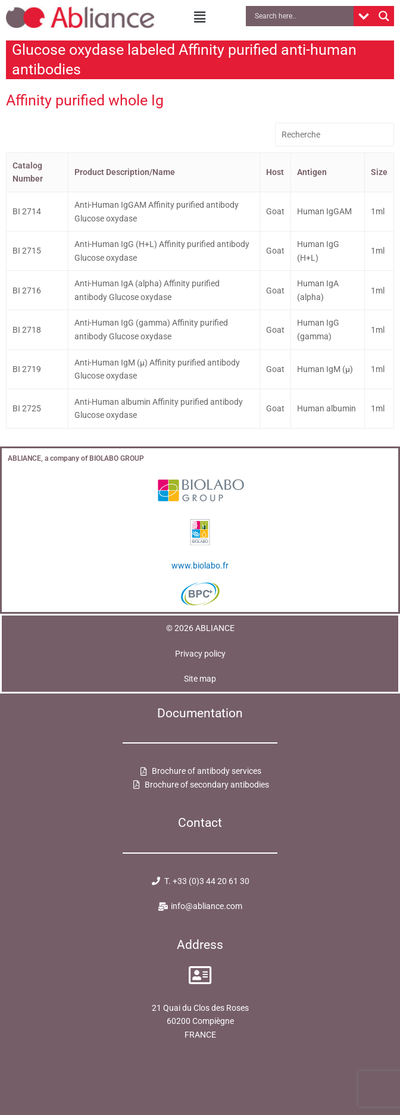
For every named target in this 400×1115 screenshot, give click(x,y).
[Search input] (303, 16)
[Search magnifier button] (384, 16)
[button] (200, 17)
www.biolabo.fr (200, 565)
